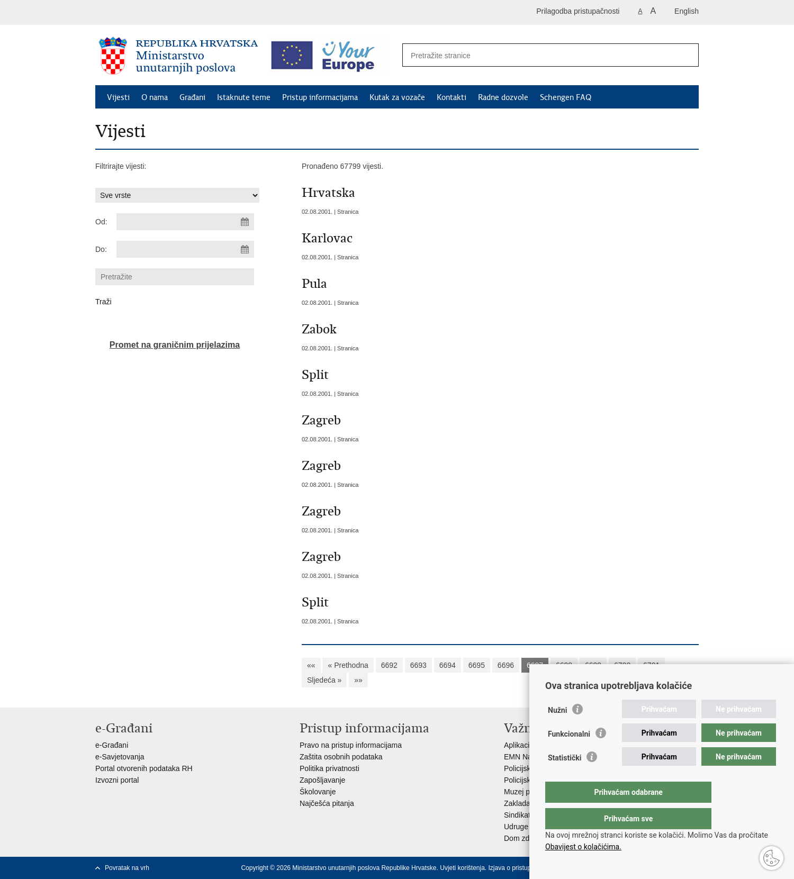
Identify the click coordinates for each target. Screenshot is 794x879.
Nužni (557, 731)
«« (311, 665)
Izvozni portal (117, 780)
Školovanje (318, 791)
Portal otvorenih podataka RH (144, 768)
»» (358, 680)
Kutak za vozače (397, 97)
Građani (192, 97)
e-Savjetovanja (120, 757)
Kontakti (451, 97)
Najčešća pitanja (327, 803)
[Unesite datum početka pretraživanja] (185, 221)
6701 (651, 665)
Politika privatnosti (329, 768)
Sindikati (518, 815)
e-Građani (111, 745)
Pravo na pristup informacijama (351, 745)
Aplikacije (519, 745)
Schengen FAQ (565, 97)
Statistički (564, 779)
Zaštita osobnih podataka (341, 757)
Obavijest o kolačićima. (583, 846)
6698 (564, 665)
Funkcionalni (569, 755)
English (686, 11)
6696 (506, 665)
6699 (593, 665)
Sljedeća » (324, 680)
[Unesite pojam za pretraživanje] (539, 55)
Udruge (516, 826)
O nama (154, 97)
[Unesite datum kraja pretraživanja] (185, 249)
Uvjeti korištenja (462, 868)
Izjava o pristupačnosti (520, 868)
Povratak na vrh (127, 868)
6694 (447, 665)
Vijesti (118, 97)
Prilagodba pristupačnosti (577, 11)
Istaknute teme (243, 97)
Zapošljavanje (322, 780)
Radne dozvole (503, 97)
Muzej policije (526, 791)
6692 (389, 665)
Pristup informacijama (320, 97)
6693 (418, 665)
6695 (476, 665)
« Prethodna (348, 665)
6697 (535, 665)
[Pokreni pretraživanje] (685, 56)
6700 (622, 665)
